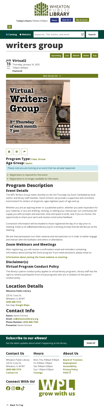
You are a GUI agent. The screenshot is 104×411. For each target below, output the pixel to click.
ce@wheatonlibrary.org (25, 318)
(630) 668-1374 (13, 301)
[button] (32, 21)
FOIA (65, 372)
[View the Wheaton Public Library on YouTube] (18, 389)
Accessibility (69, 366)
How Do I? (66, 20)
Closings (38, 372)
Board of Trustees (73, 359)
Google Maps (22, 305)
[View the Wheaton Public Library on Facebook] (8, 389)
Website (26, 34)
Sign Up (91, 343)
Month (76, 55)
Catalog (12, 34)
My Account (82, 20)
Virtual (41, 159)
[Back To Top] (52, 405)
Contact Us (12, 372)
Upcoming (56, 55)
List (67, 55)
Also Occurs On (52, 76)
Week (86, 55)
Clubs (34, 159)
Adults (28, 163)
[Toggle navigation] (9, 27)
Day (95, 55)
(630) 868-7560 (30, 322)
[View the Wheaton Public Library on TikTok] (23, 389)
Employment (70, 363)
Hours (54, 20)
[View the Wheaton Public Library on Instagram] (13, 389)
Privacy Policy (70, 369)
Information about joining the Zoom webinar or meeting (36, 257)
